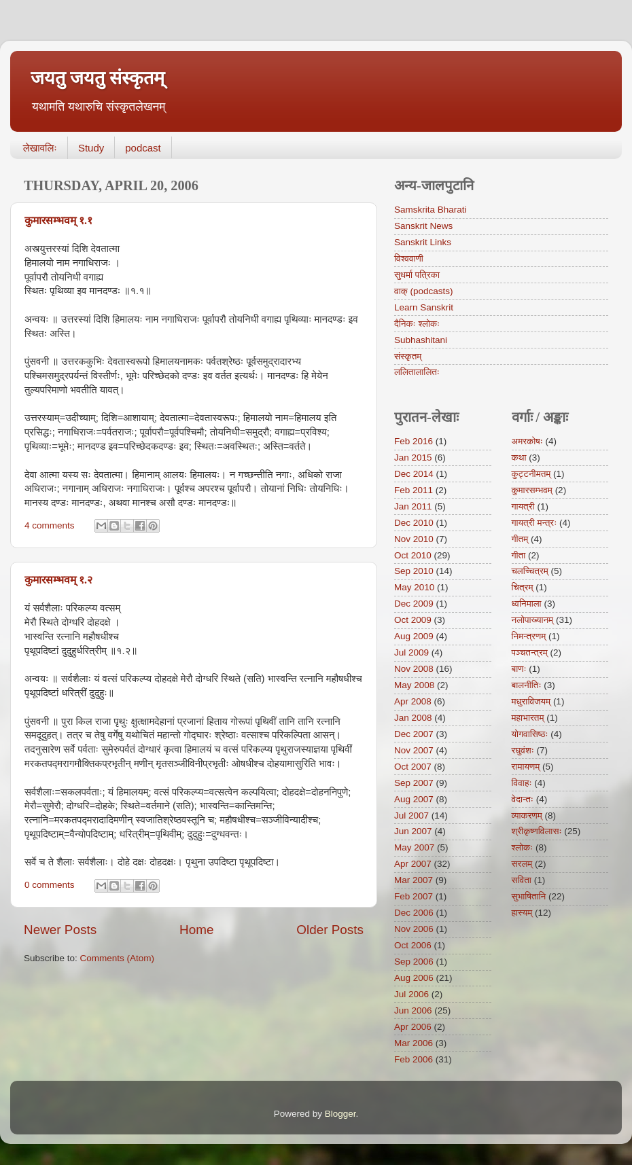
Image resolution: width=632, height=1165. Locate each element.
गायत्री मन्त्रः (534, 523)
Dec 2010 (414, 523)
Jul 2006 (411, 994)
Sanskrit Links (422, 242)
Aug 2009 (414, 636)
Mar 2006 (413, 1043)
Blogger (340, 1114)
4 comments (49, 525)
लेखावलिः (40, 148)
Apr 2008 (413, 701)
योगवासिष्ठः (530, 734)
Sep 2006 (414, 961)
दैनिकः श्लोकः (417, 324)
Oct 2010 (413, 555)
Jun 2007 (413, 831)
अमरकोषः (527, 441)
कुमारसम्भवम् (532, 490)
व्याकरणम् (527, 815)
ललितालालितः (417, 372)
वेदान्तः (522, 799)
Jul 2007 (411, 815)
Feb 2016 (413, 441)
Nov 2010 (414, 539)
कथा (519, 457)
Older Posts (330, 929)
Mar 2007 (413, 880)
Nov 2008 (414, 669)
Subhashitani (420, 340)
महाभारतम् (528, 718)
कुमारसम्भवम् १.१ (58, 220)
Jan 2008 (413, 718)
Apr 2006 (413, 1027)
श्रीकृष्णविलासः (537, 831)
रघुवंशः (523, 750)
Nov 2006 (414, 929)
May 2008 (414, 685)
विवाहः (522, 783)
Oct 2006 (413, 945)
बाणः (519, 669)
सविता (521, 880)
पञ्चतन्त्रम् (530, 652)
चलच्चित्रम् (530, 571)
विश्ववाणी (408, 258)
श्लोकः (522, 847)
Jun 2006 (413, 1010)
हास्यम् (522, 913)
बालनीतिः (527, 685)
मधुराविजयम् (531, 701)
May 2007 (414, 847)
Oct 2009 (413, 620)
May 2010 (414, 587)
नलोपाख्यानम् (533, 620)
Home (196, 929)
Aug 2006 (414, 978)
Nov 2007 (414, 750)
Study (91, 148)
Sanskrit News (423, 226)
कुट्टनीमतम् (531, 474)
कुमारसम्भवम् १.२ (58, 580)
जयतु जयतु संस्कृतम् (97, 78)
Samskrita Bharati (430, 209)
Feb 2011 (413, 490)
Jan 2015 (413, 457)
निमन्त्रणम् (529, 636)
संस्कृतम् (407, 356)
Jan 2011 (413, 506)
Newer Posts (60, 929)
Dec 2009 (414, 603)
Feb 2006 (413, 1059)
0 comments (49, 885)
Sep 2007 (414, 783)
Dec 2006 (414, 913)
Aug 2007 (414, 799)
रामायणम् (526, 766)
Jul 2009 (411, 652)
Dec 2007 (414, 734)
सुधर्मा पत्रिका (417, 275)
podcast (143, 148)
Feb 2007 (413, 896)
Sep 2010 (414, 571)
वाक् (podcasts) (423, 291)
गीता (519, 555)
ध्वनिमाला (527, 603)
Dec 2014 (414, 474)
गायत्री (523, 506)
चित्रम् (522, 587)
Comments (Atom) (117, 958)
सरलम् (522, 864)
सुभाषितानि (529, 896)
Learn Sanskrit (423, 307)
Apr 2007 (413, 864)
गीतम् (520, 539)
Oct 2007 (413, 766)
